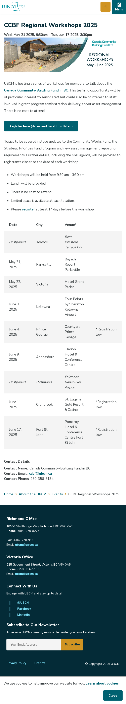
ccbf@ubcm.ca (40, 473)
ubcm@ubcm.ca (26, 545)
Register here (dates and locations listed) (41, 126)
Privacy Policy (16, 663)
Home (8, 494)
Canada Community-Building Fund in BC (36, 90)
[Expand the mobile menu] (119, 7)
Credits (39, 663)
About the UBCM (32, 494)
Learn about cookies (102, 683)
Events (57, 494)
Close (113, 696)
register (28, 209)
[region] (63, 334)
